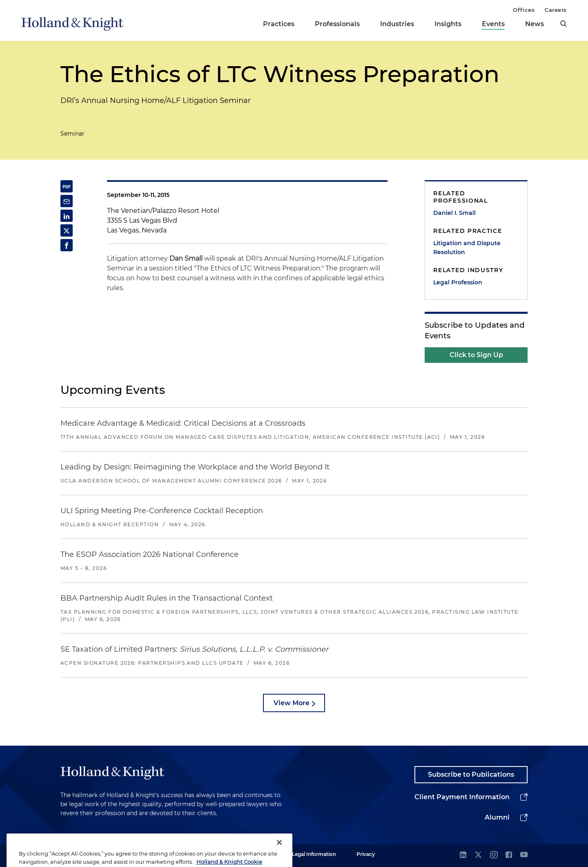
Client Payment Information (462, 797)
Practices (278, 24)
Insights (447, 24)
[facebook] (509, 855)
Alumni (497, 817)
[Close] (279, 856)
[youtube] (524, 855)
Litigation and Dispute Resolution (467, 247)
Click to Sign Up (476, 355)
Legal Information (314, 854)
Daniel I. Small (454, 213)
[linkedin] (463, 855)
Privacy (365, 854)
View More (292, 703)
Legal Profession (457, 282)
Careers (556, 10)
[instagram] (493, 855)
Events (493, 24)
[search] (563, 24)
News (534, 24)
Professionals (337, 24)
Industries (397, 24)
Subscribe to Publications (471, 774)
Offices (524, 10)
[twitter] (478, 855)
